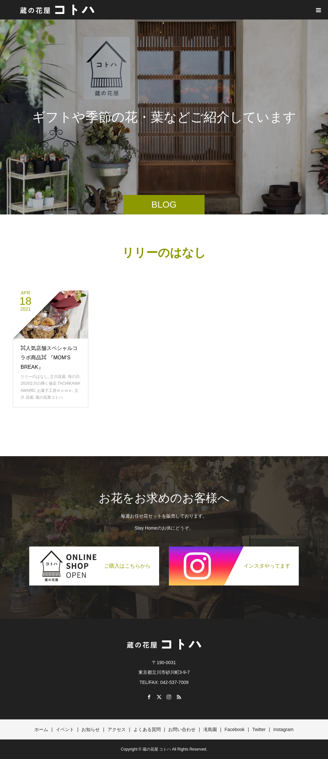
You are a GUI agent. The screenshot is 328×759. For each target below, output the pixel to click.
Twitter (259, 729)
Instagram (283, 729)
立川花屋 (58, 376)
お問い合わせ (182, 729)
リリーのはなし (34, 376)
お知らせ (91, 729)
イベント (65, 729)
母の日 (74, 376)
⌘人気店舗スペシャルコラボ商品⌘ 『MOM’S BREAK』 (49, 357)
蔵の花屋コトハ (49, 397)
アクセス (116, 729)
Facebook (235, 729)
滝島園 (210, 729)
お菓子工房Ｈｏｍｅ (54, 390)
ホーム (41, 729)
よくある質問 (147, 729)
